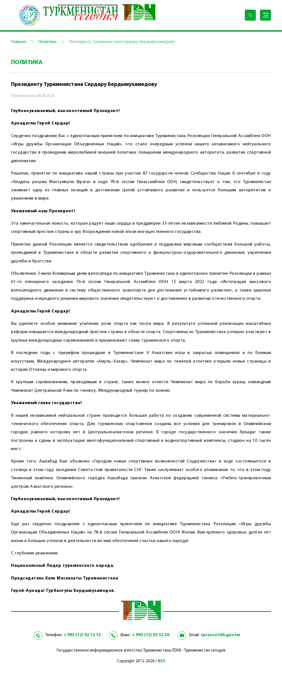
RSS (161, 661)
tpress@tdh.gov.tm (220, 635)
